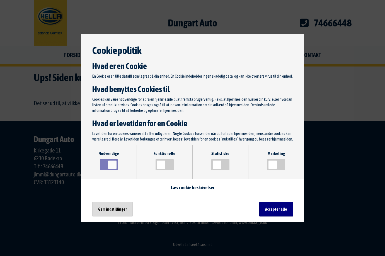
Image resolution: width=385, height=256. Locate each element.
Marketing (276, 160)
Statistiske (220, 160)
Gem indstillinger (112, 209)
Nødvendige (108, 160)
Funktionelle (164, 160)
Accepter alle (276, 209)
